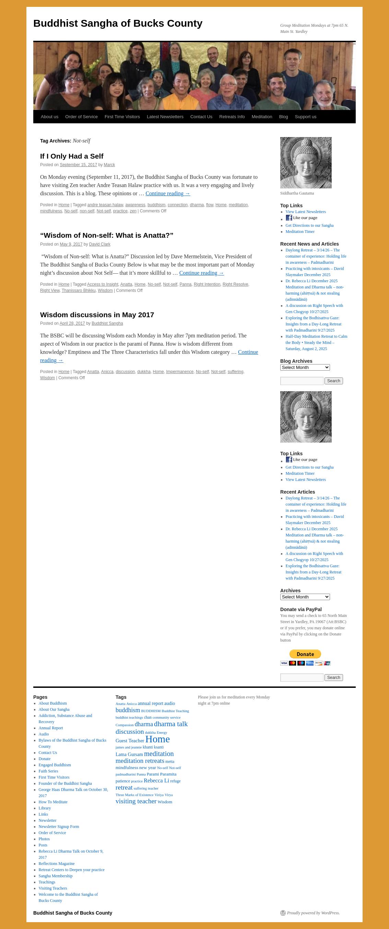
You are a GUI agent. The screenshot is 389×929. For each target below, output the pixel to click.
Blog (283, 116)
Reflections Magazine (57, 863)
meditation (238, 204)
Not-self (104, 211)
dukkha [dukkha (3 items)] (150, 732)
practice (120, 211)
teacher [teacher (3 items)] (153, 788)
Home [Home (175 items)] (157, 738)
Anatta (126, 284)
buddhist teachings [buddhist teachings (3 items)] (129, 717)
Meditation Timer (300, 231)
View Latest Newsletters (306, 211)
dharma (197, 204)
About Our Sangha (54, 709)
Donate (45, 758)
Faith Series (48, 771)
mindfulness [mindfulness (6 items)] (127, 767)
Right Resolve (235, 284)
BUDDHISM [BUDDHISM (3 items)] (151, 711)
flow (209, 204)
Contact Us (201, 116)
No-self (71, 211)
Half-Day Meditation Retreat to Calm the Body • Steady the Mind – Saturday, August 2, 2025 (316, 342)
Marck (109, 164)
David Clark (99, 244)
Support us (306, 116)
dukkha (144, 371)
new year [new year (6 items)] (147, 767)
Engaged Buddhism (55, 765)
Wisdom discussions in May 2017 (97, 315)
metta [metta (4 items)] (169, 761)
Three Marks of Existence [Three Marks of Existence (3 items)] (134, 795)
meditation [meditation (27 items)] (159, 753)
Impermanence (179, 371)
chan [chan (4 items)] (148, 717)
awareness (135, 204)
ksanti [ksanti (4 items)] (159, 747)
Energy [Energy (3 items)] (162, 732)
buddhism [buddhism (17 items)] (128, 710)
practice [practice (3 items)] (137, 781)
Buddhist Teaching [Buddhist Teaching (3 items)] (175, 711)
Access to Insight (102, 284)
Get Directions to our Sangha (310, 225)
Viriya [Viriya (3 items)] (159, 795)
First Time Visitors (122, 116)
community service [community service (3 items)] (166, 717)
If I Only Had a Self (71, 156)
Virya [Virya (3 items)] (169, 795)
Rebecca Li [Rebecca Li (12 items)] (156, 780)
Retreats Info (232, 116)
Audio (44, 734)
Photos (44, 839)
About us (49, 116)
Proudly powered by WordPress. (313, 913)
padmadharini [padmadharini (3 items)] (126, 774)
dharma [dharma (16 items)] (144, 724)
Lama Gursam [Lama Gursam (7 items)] (129, 754)
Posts (43, 845)
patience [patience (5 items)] (123, 781)
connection (178, 204)
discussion (125, 371)
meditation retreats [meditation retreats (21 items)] (140, 760)
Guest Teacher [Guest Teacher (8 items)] (130, 740)
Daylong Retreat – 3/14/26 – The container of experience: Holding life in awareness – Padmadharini (316, 256)
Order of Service (81, 116)
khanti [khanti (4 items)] (148, 747)
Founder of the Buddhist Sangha (65, 783)
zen (133, 211)
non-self (87, 211)
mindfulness (51, 211)
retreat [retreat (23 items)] (124, 787)
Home (63, 204)
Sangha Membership (56, 876)
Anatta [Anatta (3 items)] (120, 704)
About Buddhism (53, 703)
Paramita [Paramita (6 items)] (168, 774)
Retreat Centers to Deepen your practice (72, 869)
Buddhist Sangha (107, 323)
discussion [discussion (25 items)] (130, 731)
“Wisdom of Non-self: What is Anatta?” (107, 235)
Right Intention (207, 284)
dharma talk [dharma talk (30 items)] (171, 724)
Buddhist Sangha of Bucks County (117, 23)
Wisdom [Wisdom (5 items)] (165, 802)
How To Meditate (53, 802)
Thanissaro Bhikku (79, 290)
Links (43, 814)
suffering (236, 371)
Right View (49, 290)
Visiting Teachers (53, 888)
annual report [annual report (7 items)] (151, 703)
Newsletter (48, 820)
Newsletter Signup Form (59, 826)
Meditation (262, 116)
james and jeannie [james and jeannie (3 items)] (129, 747)
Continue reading (167, 193)
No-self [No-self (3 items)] (162, 768)
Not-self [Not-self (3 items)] (175, 768)
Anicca (107, 371)
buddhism (156, 204)
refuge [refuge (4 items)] (175, 781)
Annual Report (51, 728)
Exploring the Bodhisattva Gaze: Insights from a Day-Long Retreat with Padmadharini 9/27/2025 (314, 324)
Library (45, 808)
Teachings (47, 882)
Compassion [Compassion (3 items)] (125, 725)
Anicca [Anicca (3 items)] (131, 704)
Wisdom (105, 290)
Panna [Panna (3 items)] (141, 774)
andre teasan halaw (105, 204)
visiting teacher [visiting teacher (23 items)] (136, 801)
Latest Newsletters (165, 116)
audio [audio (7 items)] (169, 703)
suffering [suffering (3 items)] (140, 788)
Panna (186, 284)
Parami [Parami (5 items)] (153, 774)
